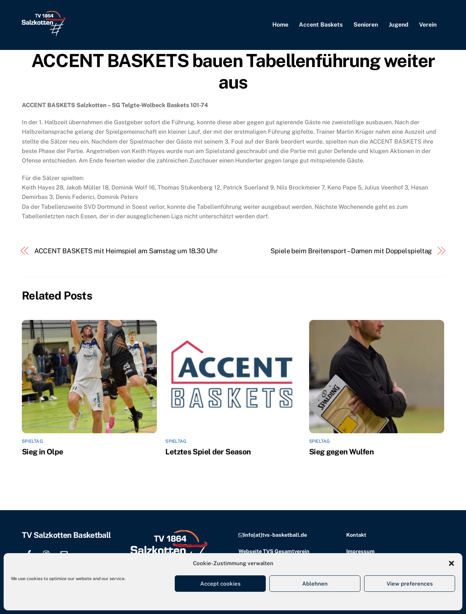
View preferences (410, 583)
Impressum (360, 551)
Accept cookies (220, 583)
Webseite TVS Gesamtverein (273, 551)
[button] (451, 563)
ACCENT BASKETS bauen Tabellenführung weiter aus (233, 71)
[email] (64, 553)
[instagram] (46, 553)
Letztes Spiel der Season (207, 451)
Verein (428, 24)
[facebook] (29, 553)
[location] (81, 553)
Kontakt (356, 535)
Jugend (398, 24)
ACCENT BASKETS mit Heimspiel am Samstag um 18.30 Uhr (126, 251)
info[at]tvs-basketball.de (275, 535)
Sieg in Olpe (42, 451)
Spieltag (32, 441)
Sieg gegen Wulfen (341, 451)
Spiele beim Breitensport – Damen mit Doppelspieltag (351, 251)
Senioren (366, 24)
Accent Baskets (321, 24)
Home (280, 24)
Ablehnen (315, 583)
